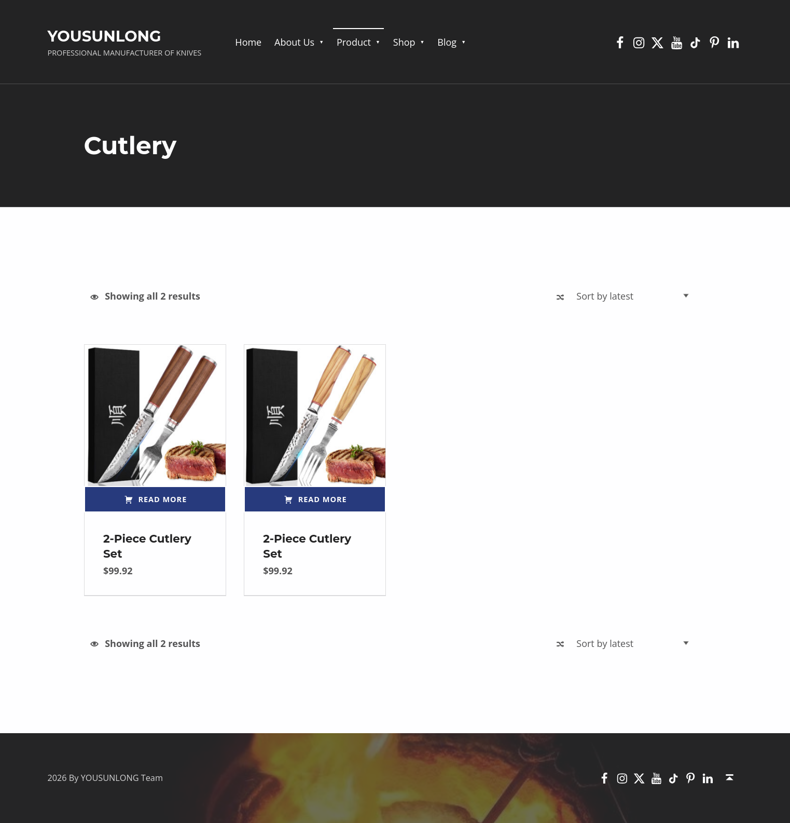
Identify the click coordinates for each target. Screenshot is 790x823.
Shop (404, 42)
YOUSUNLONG (104, 36)
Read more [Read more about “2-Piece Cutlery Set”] (162, 499)
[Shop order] (635, 296)
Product (354, 42)
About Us (294, 42)
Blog (446, 42)
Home (248, 42)
